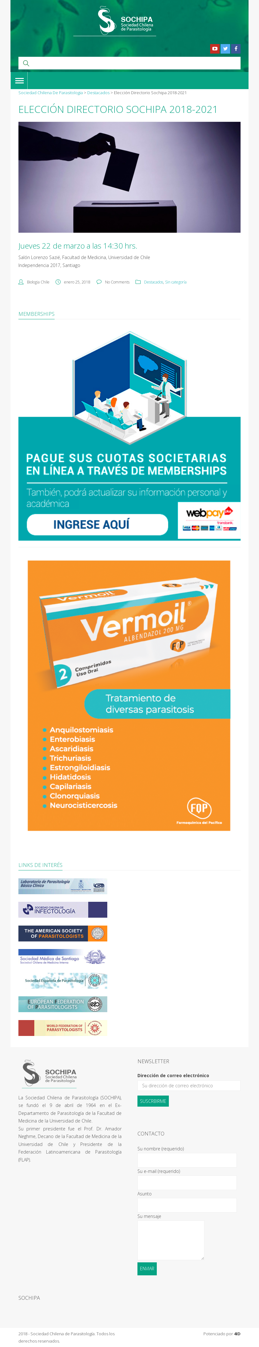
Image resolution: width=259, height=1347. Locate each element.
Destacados (153, 282)
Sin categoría (176, 282)
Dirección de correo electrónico (173, 1075)
